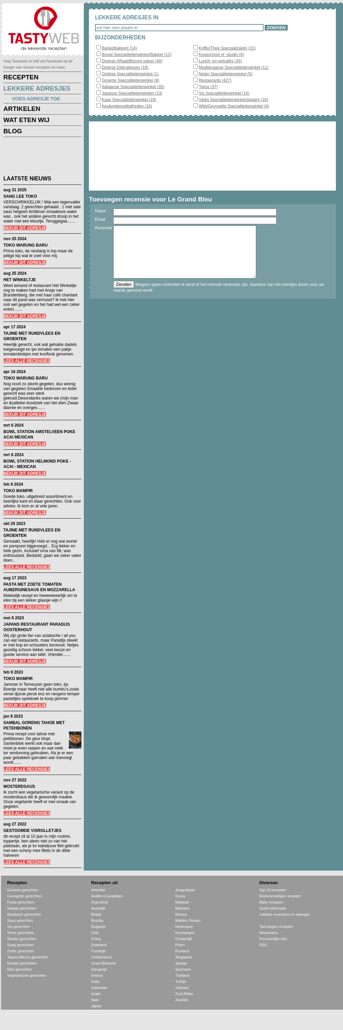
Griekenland (101, 957)
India (95, 981)
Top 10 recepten (272, 890)
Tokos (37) (208, 86)
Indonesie (99, 988)
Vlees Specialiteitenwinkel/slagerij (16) (233, 99)
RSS (263, 945)
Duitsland (99, 945)
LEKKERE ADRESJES (37, 88)
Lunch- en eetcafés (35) (220, 61)
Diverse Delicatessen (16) (125, 67)
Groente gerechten (22, 890)
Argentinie (99, 902)
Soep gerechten (20, 945)
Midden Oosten (188, 920)
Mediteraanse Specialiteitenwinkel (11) (233, 67)
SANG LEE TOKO (20, 196)
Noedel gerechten (22, 963)
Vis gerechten (18, 927)
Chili (94, 933)
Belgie (96, 914)
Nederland (184, 927)
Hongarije (99, 969)
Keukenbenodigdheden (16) (127, 106)
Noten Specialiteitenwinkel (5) (225, 74)
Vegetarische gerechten (26, 975)
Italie (95, 1000)
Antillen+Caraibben (107, 896)
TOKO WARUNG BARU (25, 245)
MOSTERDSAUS (19, 786)
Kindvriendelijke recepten (280, 896)
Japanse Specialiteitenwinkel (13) (132, 93)
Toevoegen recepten (276, 927)
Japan (96, 1006)
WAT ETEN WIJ (26, 119)
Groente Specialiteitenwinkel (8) (130, 80)
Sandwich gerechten (24, 914)
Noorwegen (184, 933)
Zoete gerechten (20, 951)
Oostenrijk (183, 939)
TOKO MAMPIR (18, 490)
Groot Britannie (103, 963)
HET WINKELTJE (19, 279)
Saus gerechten (20, 920)
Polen (180, 945)
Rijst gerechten (19, 969)
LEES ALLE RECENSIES (26, 360)
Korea (180, 896)
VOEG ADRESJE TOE (36, 98)
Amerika (98, 890)
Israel (95, 994)
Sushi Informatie (272, 908)
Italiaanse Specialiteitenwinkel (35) (133, 86)
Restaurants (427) (215, 80)
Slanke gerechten (21, 939)
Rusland (182, 951)
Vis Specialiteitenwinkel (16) (224, 93)
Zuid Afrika (184, 994)
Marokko (182, 908)
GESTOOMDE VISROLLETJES (32, 830)
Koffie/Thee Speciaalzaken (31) (227, 48)
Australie (98, 908)
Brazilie (97, 920)
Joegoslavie (185, 890)
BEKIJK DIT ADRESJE (24, 228)
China (96, 939)
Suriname (183, 969)
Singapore (183, 957)
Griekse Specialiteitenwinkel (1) (130, 74)
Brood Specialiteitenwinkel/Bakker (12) (136, 54)
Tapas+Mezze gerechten (27, 957)
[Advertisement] (37, 157)
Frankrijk (98, 951)
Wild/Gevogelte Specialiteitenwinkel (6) (234, 106)
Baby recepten (271, 902)
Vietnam (182, 988)
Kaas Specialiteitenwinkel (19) (129, 99)
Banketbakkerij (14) (119, 48)
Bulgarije (98, 927)
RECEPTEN (20, 77)
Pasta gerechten (20, 902)
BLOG (12, 131)
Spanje (181, 963)
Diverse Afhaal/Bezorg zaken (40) (132, 61)
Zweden (182, 1000)
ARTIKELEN (21, 108)
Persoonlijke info (273, 939)
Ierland (97, 975)
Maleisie (182, 902)
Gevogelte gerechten (24, 896)
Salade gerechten (21, 908)
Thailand (182, 975)
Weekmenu (268, 933)
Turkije (181, 981)
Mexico (181, 914)
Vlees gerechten (20, 933)
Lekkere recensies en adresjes (284, 914)
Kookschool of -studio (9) (221, 54)
